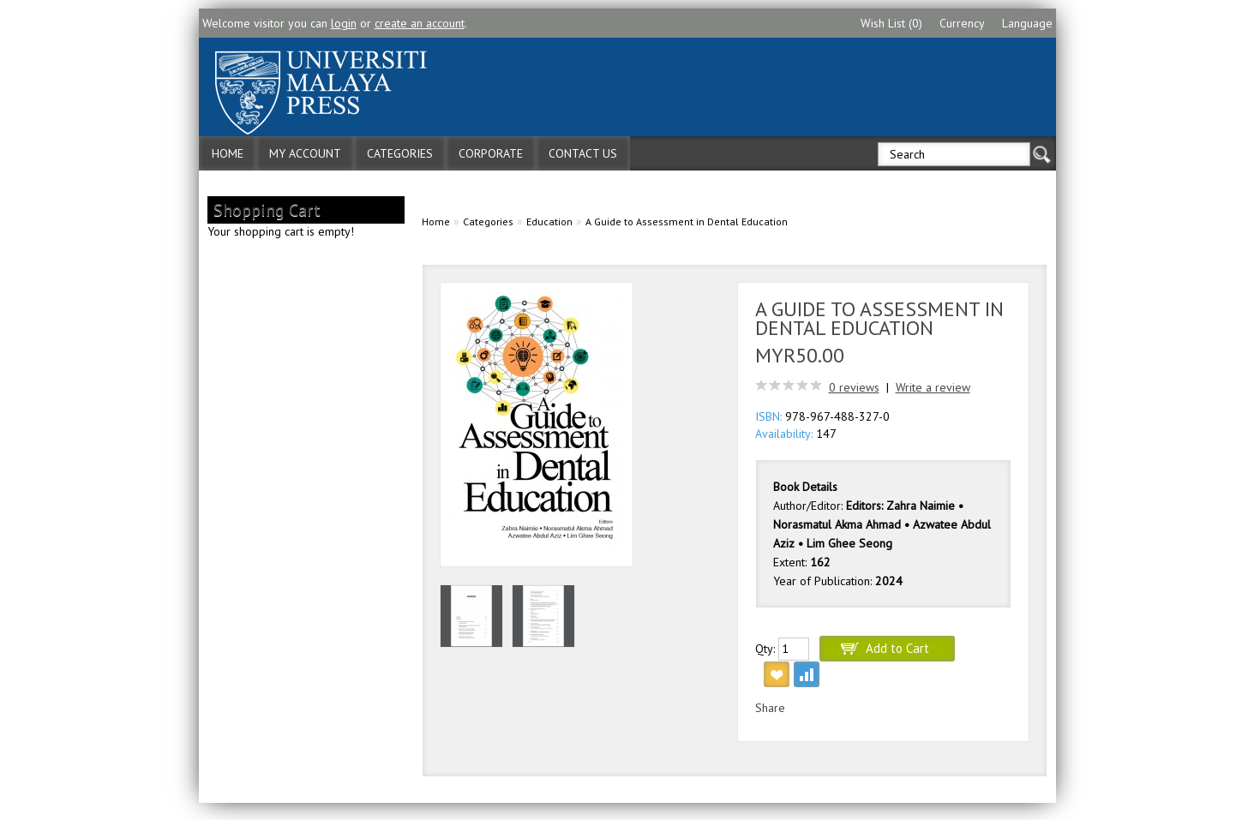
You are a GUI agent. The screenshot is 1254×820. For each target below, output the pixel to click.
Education (549, 221)
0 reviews (854, 387)
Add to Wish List (776, 674)
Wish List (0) (891, 23)
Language (1027, 23)
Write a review (933, 387)
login (344, 23)
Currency (962, 23)
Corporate (491, 153)
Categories (400, 153)
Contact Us (583, 153)
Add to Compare (806, 674)
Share (770, 707)
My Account (305, 153)
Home (227, 153)
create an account (420, 23)
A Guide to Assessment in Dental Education (686, 221)
